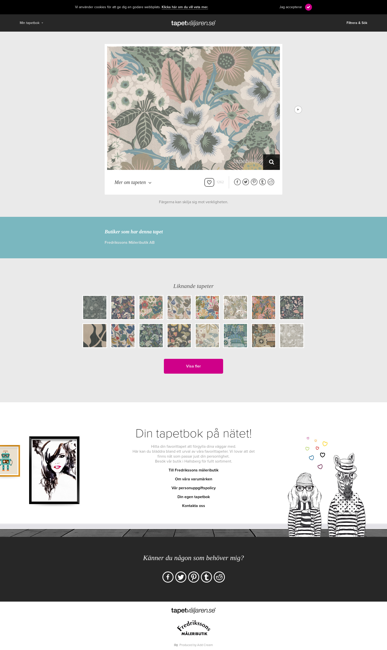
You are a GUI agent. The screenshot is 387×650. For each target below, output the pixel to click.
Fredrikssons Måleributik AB (130, 242)
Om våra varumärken (193, 479)
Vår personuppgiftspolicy (194, 488)
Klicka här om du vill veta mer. (185, 7)
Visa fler (193, 366)
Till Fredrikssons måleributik (193, 470)
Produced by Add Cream (196, 645)
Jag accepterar (290, 7)
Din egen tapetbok (193, 496)
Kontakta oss (193, 505)
